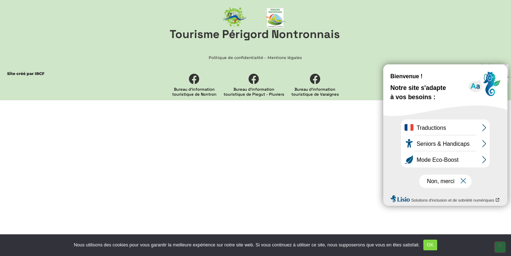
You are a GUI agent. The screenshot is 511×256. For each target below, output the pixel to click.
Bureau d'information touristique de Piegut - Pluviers (254, 91)
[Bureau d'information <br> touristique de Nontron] (194, 79)
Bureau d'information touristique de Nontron (194, 91)
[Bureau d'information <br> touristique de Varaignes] (315, 79)
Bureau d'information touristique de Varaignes (315, 91)
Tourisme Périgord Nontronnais (255, 34)
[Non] (500, 247)
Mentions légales (285, 57)
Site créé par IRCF (25, 73)
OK (430, 244)
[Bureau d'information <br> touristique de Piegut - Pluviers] (253, 79)
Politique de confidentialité (236, 57)
